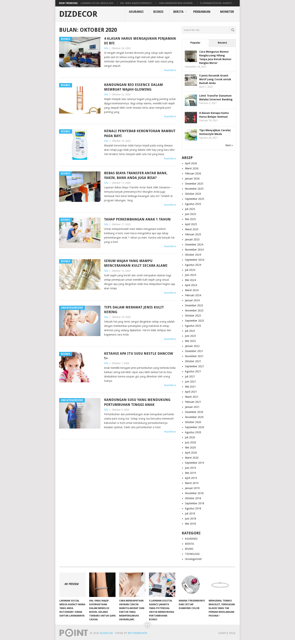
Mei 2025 (190, 219)
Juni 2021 (190, 381)
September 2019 (194, 462)
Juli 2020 (190, 437)
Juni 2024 (190, 274)
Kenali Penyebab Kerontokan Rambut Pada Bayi (140, 133)
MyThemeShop (137, 633)
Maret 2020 (191, 457)
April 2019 (191, 477)
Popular (195, 42)
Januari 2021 (192, 406)
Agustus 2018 (193, 508)
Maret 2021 (191, 396)
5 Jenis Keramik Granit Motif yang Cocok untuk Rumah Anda (215, 79)
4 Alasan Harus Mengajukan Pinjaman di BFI (140, 40)
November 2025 (194, 188)
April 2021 (191, 391)
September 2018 (194, 503)
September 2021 (194, 366)
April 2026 (191, 163)
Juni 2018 (190, 518)
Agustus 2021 (193, 371)
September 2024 (194, 259)
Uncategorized (193, 558)
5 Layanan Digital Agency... (216, 3)
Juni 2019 (190, 467)
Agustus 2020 (193, 432)
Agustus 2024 (193, 264)
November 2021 (194, 356)
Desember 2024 (194, 244)
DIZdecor (78, 14)
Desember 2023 (194, 305)
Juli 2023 (190, 330)
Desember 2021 (194, 351)
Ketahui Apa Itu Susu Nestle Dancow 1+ (138, 355)
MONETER (227, 12)
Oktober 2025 (193, 193)
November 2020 (194, 417)
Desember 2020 (194, 412)
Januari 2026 (192, 178)
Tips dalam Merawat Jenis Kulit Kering (134, 309)
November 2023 (194, 310)
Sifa (106, 48)
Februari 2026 (193, 173)
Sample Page (227, 633)
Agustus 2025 (193, 203)
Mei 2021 (190, 386)
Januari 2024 (192, 300)
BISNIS (158, 12)
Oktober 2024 (193, 254)
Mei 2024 (190, 280)
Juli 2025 (190, 209)
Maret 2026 (191, 168)
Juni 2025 (190, 214)
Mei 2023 (190, 340)
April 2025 (191, 224)
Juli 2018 (190, 513)
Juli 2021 (190, 376)
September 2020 (194, 427)
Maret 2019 (191, 483)
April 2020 (191, 452)
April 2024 (191, 285)
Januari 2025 (192, 239)
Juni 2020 (190, 442)
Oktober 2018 (193, 498)
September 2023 (194, 320)
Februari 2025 (193, 234)
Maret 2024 (191, 290)
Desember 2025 (194, 183)
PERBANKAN (201, 12)
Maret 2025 (191, 229)
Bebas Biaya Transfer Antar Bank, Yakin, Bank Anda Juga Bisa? (135, 175)
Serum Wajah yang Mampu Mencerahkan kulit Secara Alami (135, 263)
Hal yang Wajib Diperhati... (137, 3)
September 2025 (194, 198)
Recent (222, 42)
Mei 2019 (190, 472)
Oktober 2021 (193, 361)
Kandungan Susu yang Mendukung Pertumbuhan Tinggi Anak (137, 402)
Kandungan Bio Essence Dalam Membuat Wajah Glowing (133, 87)
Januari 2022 (192, 346)
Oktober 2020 (193, 422)
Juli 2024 (190, 269)
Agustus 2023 (193, 325)
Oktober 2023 (193, 315)
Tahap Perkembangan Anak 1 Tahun (137, 219)
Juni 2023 (190, 335)
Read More (170, 70)
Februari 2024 (193, 295)
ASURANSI (136, 12)
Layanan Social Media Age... (98, 3)
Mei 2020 (190, 447)
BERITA (178, 12)
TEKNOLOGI (192, 553)
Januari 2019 (192, 488)
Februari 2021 (193, 401)
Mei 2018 (190, 523)
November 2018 (194, 493)
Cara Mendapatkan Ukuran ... (177, 3)
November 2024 (194, 249)
